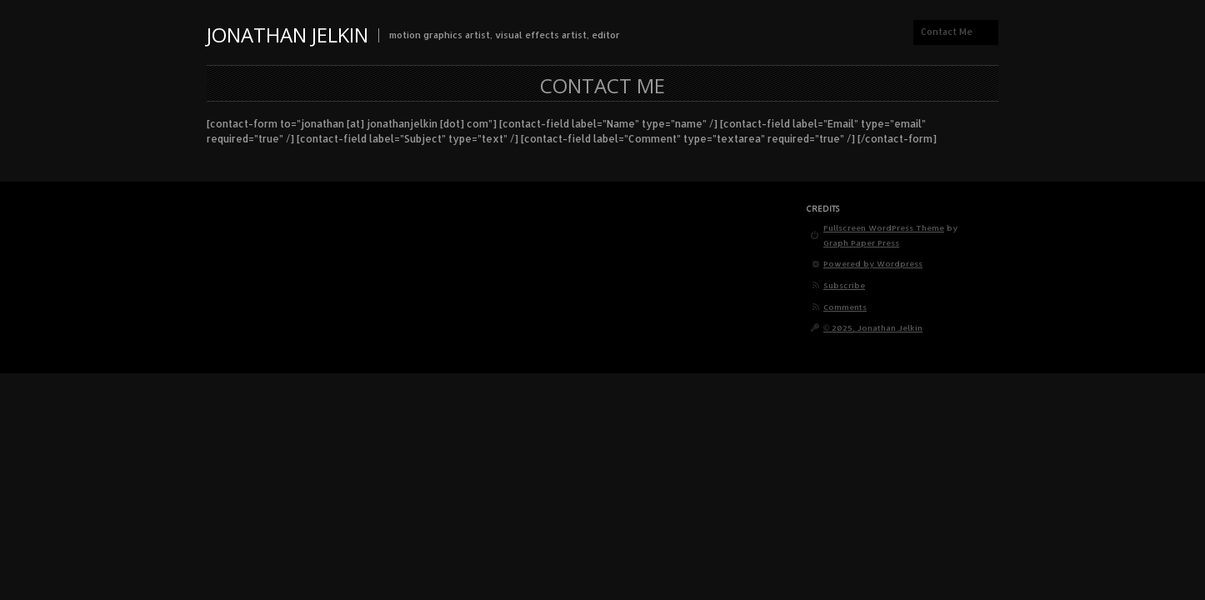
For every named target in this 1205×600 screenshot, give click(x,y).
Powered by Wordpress (872, 263)
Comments (845, 307)
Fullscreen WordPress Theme (883, 227)
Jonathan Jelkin (287, 34)
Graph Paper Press (861, 243)
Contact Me (946, 32)
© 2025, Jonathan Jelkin (872, 327)
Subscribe (844, 285)
